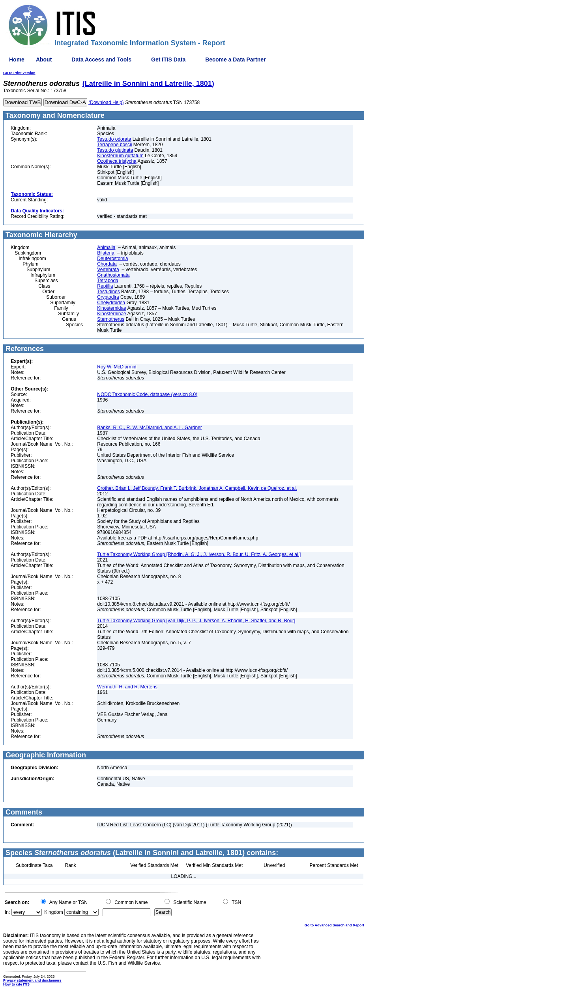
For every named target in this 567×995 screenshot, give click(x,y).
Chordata (106, 264)
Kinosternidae (111, 308)
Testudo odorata (114, 139)
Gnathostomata (113, 275)
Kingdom (53, 912)
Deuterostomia (112, 258)
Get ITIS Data (168, 59)
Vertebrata (108, 269)
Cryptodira (108, 297)
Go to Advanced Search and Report (334, 925)
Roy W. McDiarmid (116, 367)
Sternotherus (110, 319)
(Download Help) (106, 102)
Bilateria (105, 253)
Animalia (106, 247)
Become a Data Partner (235, 59)
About (44, 59)
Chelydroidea (111, 302)
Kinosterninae (111, 313)
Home (16, 59)
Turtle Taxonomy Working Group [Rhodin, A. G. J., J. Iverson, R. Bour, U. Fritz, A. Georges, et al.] (199, 554)
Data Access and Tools (101, 59)
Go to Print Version (19, 73)
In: (7, 912)
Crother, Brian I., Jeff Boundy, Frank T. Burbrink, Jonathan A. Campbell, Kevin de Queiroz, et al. (197, 488)
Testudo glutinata (115, 150)
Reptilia (105, 286)
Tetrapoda (107, 280)
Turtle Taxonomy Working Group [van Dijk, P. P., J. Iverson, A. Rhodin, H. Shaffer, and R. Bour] (196, 620)
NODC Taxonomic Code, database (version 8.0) (147, 394)
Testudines (108, 291)
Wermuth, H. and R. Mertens (127, 687)
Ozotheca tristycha (116, 161)
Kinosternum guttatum (120, 155)
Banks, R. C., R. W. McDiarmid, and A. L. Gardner (149, 427)
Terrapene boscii (114, 144)
